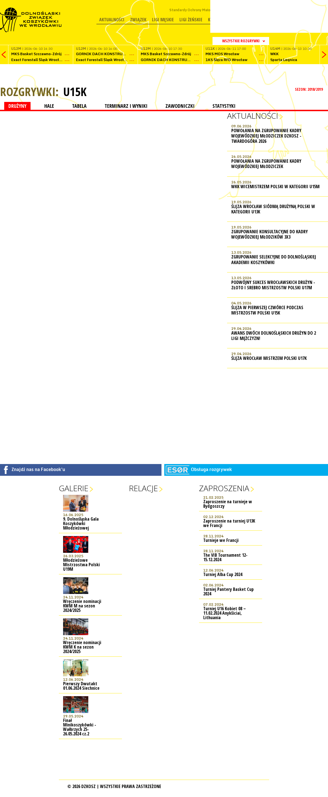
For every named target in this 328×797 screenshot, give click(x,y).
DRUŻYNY (17, 105)
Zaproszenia (224, 488)
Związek (138, 20)
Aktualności (111, 20)
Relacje (143, 488)
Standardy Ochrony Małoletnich (195, 10)
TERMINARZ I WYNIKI (126, 105)
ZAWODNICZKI (180, 105)
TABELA (79, 105)
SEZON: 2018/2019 (309, 89)
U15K (75, 91)
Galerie (73, 488)
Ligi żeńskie (190, 20)
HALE (49, 105)
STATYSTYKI (223, 105)
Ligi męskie (163, 20)
